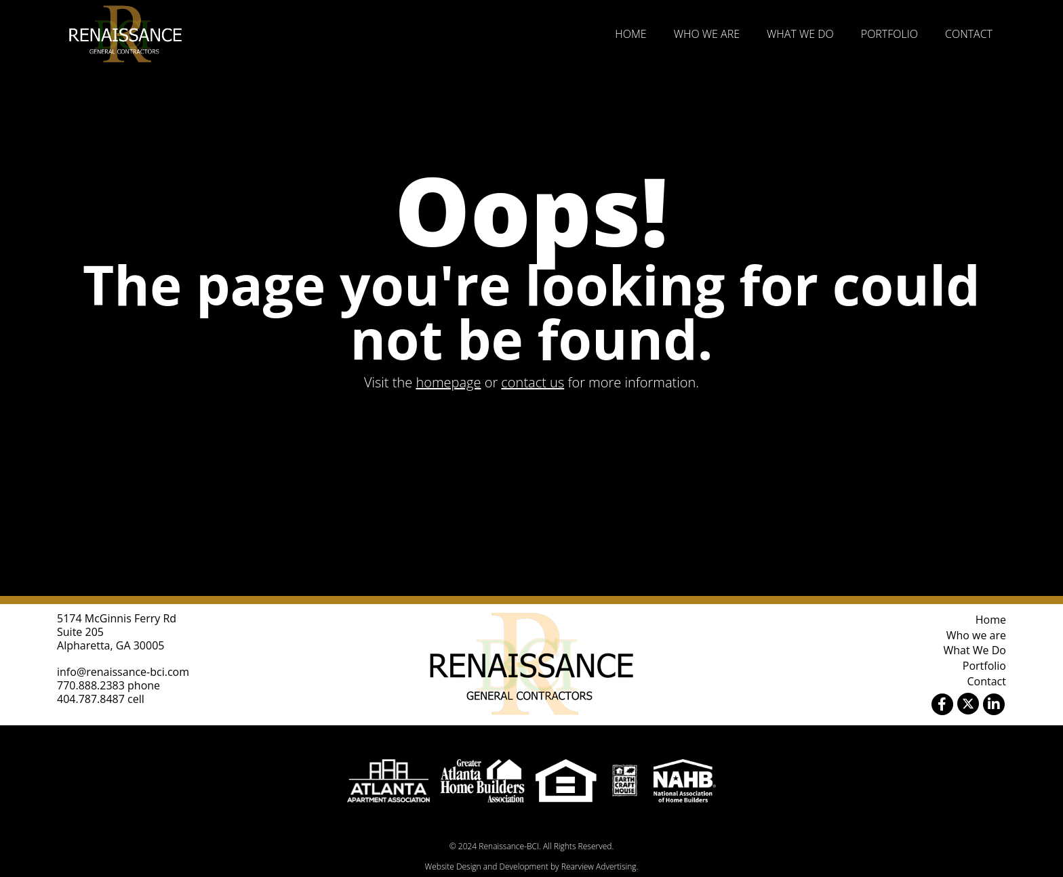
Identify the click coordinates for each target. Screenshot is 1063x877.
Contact (968, 33)
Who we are (707, 33)
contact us (532, 382)
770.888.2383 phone (108, 685)
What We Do (800, 33)
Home (630, 33)
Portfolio (889, 33)
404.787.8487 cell (100, 698)
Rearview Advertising (599, 866)
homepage (448, 382)
